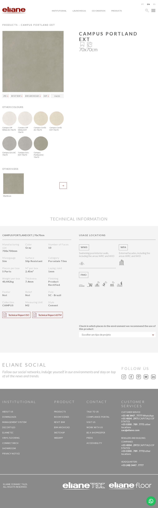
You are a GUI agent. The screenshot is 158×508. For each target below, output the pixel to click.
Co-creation (98, 11)
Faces (57, 96)
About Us (7, 411)
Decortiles (8, 427)
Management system (14, 422)
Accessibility (94, 443)
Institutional (59, 11)
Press (90, 438)
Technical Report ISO (16, 315)
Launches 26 (79, 11)
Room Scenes (61, 417)
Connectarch (10, 443)
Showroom (9, 448)
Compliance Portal (98, 417)
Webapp (58, 438)
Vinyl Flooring (11, 438)
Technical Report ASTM (47, 315)
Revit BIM (16, 96)
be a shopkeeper (96, 432)
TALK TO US (93, 411)
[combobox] (117, 334)
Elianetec (8, 432)
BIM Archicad (33, 96)
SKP (46, 96)
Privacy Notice (11, 453)
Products (116, 11)
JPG (5, 96)
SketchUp (59, 432)
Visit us (91, 422)
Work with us (95, 427)
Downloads (9, 417)
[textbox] (117, 334)
